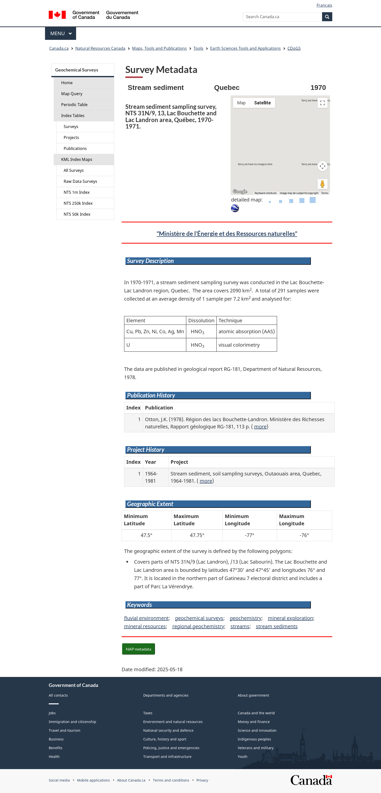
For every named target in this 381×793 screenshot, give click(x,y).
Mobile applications (93, 780)
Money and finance (254, 721)
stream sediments (277, 626)
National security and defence (168, 730)
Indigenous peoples (254, 739)
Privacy (202, 780)
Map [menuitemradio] (241, 102)
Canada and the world (256, 713)
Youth (242, 756)
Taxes (147, 713)
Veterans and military (256, 747)
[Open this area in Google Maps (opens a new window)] (240, 192)
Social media (59, 780)
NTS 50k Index (77, 214)
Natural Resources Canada (100, 48)
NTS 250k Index (78, 203)
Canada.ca (59, 48)
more (260, 426)
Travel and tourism (64, 730)
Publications (75, 148)
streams (240, 626)
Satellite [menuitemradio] (262, 102)
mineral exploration (290, 618)
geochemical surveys (199, 618)
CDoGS (294, 48)
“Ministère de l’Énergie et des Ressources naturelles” (227, 233)
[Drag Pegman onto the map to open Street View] (323, 184)
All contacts (58, 695)
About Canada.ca (131, 780)
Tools (198, 48)
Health (54, 756)
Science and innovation (257, 730)
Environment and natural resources (173, 721)
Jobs (52, 713)
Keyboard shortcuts (266, 193)
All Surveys (74, 170)
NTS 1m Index (77, 192)
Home (67, 82)
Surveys (71, 126)
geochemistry (245, 618)
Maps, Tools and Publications (159, 48)
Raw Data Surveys (80, 181)
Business (56, 739)
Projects (71, 137)
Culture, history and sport (164, 739)
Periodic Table (74, 104)
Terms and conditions (171, 780)
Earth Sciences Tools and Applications (245, 48)
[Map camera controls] (323, 166)
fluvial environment (146, 618)
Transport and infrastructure (167, 756)
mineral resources (145, 626)
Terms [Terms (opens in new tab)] (325, 193)
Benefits (55, 747)
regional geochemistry (198, 626)
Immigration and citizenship (72, 721)
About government (253, 695)
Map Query (71, 93)
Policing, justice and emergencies (171, 747)
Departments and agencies (166, 695)
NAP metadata (138, 649)
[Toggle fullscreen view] (323, 103)
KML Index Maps (76, 159)
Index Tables (73, 115)
